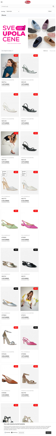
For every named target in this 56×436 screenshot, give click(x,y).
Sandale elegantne (8, 78)
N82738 (22, 342)
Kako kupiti (41, 379)
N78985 (22, 267)
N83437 (4, 118)
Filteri (51, 11)
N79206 (41, 230)
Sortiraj (3, 11)
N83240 (41, 342)
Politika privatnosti (43, 377)
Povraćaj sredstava (43, 369)
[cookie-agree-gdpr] (48, 432)
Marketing (15, 432)
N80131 (41, 193)
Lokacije (21, 363)
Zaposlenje (22, 368)
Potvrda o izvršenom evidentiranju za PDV (43, 393)
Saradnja (21, 370)
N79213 (22, 230)
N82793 (4, 305)
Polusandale (6, 153)
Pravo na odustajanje (43, 390)
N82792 (22, 305)
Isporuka (40, 372)
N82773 (4, 155)
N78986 (4, 267)
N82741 (4, 342)
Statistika (8, 432)
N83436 (22, 118)
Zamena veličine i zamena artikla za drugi (45, 366)
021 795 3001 (4, 370)
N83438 (41, 80)
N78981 (4, 193)
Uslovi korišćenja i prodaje (45, 374)
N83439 (22, 80)
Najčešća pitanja (42, 363)
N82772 (22, 155)
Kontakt (21, 373)
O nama (21, 365)
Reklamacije (41, 387)
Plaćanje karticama (43, 385)
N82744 (4, 80)
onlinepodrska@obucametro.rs (8, 375)
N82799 (41, 267)
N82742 (41, 305)
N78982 (41, 155)
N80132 (22, 193)
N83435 (41, 118)
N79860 (4, 230)
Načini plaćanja (42, 382)
